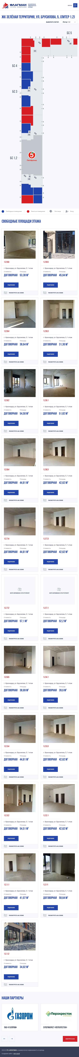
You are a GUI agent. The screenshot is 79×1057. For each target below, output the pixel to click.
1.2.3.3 (46, 746)
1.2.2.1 (46, 815)
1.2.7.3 (46, 539)
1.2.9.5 (46, 262)
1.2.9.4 (6, 331)
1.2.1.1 (6, 885)
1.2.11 (45, 885)
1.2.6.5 (6, 677)
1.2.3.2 (6, 815)
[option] (57, 1017)
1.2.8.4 (6, 469)
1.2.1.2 (6, 954)
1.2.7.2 (6, 608)
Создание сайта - (11, 1053)
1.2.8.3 (46, 469)
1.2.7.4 (6, 539)
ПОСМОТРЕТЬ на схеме (16, 293)
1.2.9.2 (6, 400)
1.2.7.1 (46, 608)
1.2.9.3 (46, 331)
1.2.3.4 (6, 746)
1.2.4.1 (46, 677)
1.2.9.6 (6, 262)
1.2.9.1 (46, 400)
